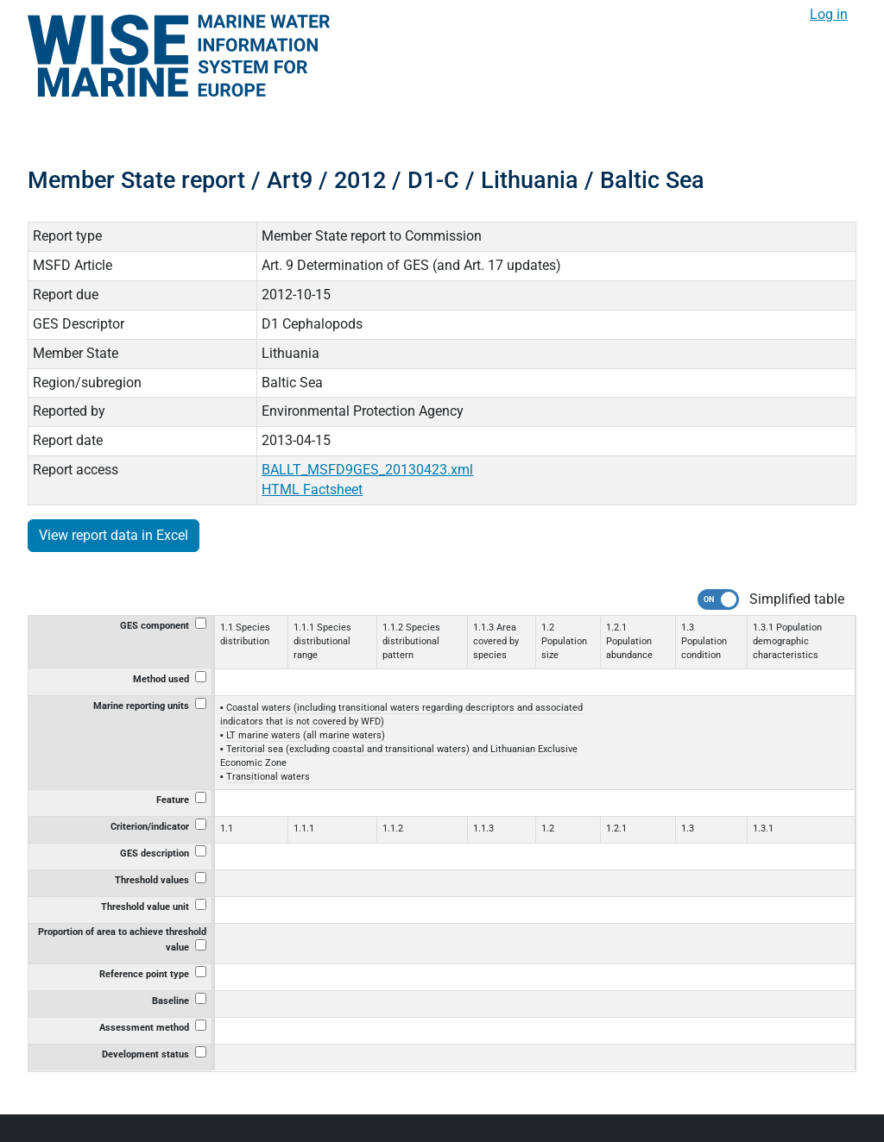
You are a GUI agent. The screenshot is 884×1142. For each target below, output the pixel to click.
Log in (829, 14)
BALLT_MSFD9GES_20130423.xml (367, 469)
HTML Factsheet (312, 489)
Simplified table (796, 599)
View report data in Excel (113, 535)
